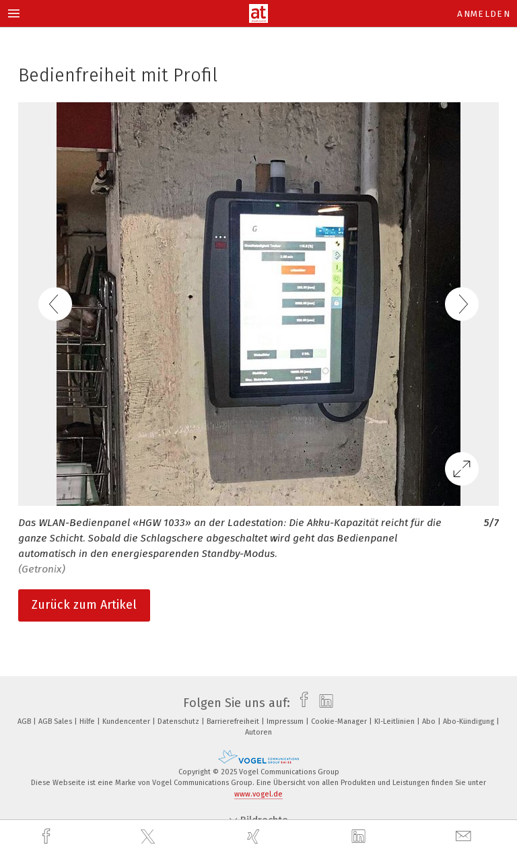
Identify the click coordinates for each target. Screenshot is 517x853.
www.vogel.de (258, 794)
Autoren (258, 732)
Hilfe (88, 721)
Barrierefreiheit (234, 721)
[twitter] (149, 836)
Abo (430, 721)
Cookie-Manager (340, 721)
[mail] (465, 836)
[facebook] (47, 836)
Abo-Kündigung (469, 721)
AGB (25, 721)
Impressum (286, 721)
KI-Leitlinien (395, 721)
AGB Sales (56, 721)
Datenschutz (179, 721)
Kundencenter (127, 721)
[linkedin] (360, 837)
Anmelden (483, 14)
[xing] (255, 836)
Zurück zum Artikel (84, 604)
